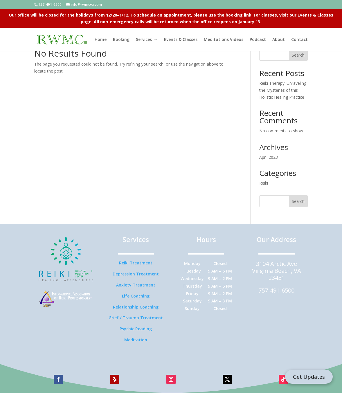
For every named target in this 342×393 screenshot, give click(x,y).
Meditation (135, 339)
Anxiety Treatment (135, 285)
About (278, 39)
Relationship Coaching (136, 307)
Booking (121, 39)
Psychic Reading (136, 328)
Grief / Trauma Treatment (136, 317)
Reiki (263, 183)
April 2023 (268, 157)
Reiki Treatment (135, 263)
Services (144, 39)
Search (298, 55)
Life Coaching (136, 296)
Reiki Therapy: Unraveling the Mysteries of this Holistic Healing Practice (282, 90)
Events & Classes (180, 39)
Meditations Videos (223, 39)
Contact (299, 39)
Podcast (258, 39)
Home (101, 39)
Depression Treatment (136, 274)
